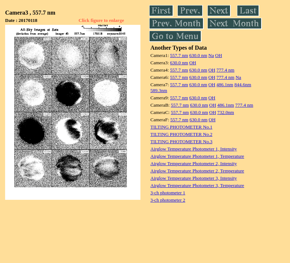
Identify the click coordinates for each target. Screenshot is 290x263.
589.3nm (158, 90)
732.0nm (225, 112)
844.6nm (242, 84)
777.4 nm (225, 70)
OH (218, 55)
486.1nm (224, 84)
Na (211, 55)
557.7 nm (179, 55)
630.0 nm (198, 55)
